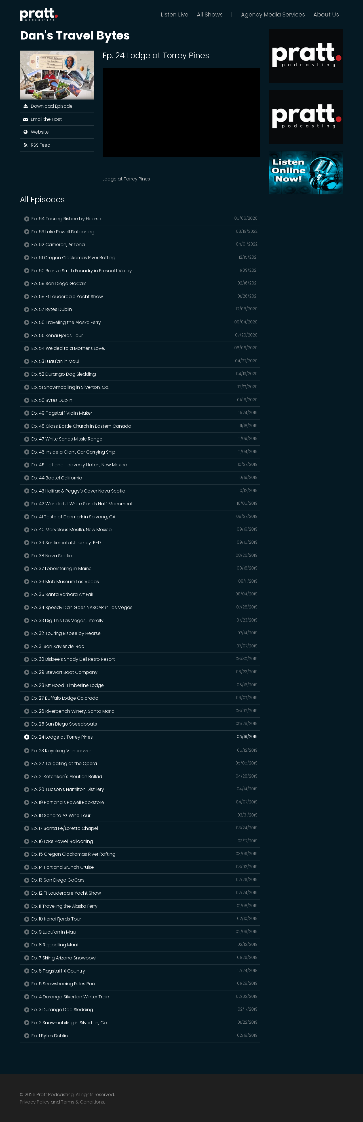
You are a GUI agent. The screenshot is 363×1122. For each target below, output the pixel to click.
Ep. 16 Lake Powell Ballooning (140, 841)
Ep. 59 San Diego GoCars (140, 283)
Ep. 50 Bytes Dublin (140, 400)
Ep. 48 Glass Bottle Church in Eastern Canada (140, 426)
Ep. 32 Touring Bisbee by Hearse (140, 633)
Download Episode (48, 106)
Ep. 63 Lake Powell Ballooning (140, 231)
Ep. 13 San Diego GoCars (140, 879)
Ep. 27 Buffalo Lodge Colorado (140, 698)
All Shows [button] (210, 14)
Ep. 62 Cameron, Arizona (140, 244)
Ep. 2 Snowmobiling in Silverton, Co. (140, 1022)
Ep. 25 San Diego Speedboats (140, 723)
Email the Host (42, 119)
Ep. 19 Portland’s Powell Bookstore (140, 802)
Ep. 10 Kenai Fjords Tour (140, 918)
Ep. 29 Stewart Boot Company (140, 672)
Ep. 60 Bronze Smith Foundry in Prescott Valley (140, 270)
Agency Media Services (273, 14)
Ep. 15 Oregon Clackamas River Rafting (140, 854)
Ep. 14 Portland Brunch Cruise (140, 867)
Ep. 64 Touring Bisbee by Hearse (140, 218)
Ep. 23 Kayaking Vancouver (140, 750)
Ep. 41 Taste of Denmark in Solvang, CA (140, 516)
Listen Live (174, 14)
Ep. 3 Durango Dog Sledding (140, 1009)
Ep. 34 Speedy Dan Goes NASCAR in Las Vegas (140, 607)
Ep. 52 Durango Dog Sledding (140, 374)
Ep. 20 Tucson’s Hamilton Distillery (140, 789)
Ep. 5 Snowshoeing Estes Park (140, 983)
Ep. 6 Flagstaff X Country (140, 970)
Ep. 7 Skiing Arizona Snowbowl (140, 957)
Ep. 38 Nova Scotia (140, 555)
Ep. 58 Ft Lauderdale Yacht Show (140, 296)
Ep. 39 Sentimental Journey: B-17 (140, 542)
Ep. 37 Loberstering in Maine (140, 568)
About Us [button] (326, 14)
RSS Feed (36, 145)
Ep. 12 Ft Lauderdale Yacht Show (140, 893)
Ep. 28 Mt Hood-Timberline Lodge (140, 685)
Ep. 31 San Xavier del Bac (140, 646)
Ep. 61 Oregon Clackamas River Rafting (140, 257)
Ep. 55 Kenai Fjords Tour (140, 335)
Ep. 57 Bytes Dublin (140, 309)
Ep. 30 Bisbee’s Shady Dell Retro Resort (140, 659)
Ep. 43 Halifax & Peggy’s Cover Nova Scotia (140, 490)
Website (36, 132)
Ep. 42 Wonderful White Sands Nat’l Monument (140, 503)
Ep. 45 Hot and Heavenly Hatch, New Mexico (140, 464)
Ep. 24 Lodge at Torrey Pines (140, 737)
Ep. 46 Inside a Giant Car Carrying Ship (140, 451)
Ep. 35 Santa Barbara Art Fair (140, 594)
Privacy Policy (35, 1102)
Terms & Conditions (82, 1102)
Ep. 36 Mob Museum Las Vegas (140, 581)
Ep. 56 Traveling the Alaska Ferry (140, 322)
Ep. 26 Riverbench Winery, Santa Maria (140, 711)
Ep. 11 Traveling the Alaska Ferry (140, 906)
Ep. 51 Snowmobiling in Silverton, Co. (140, 387)
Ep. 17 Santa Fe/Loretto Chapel (140, 828)
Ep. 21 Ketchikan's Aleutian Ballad (140, 776)
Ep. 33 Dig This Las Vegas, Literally (140, 620)
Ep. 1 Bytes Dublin (140, 1035)
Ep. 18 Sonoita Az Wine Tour (140, 815)
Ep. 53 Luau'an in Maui (140, 361)
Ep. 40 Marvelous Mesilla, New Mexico (140, 529)
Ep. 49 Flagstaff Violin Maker (140, 413)
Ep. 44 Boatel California (140, 477)
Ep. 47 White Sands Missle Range (140, 438)
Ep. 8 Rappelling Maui (140, 944)
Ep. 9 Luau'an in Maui (140, 931)
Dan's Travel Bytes (75, 35)
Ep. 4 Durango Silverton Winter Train (140, 996)
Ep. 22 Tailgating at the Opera (140, 763)
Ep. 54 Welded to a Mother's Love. (140, 348)
